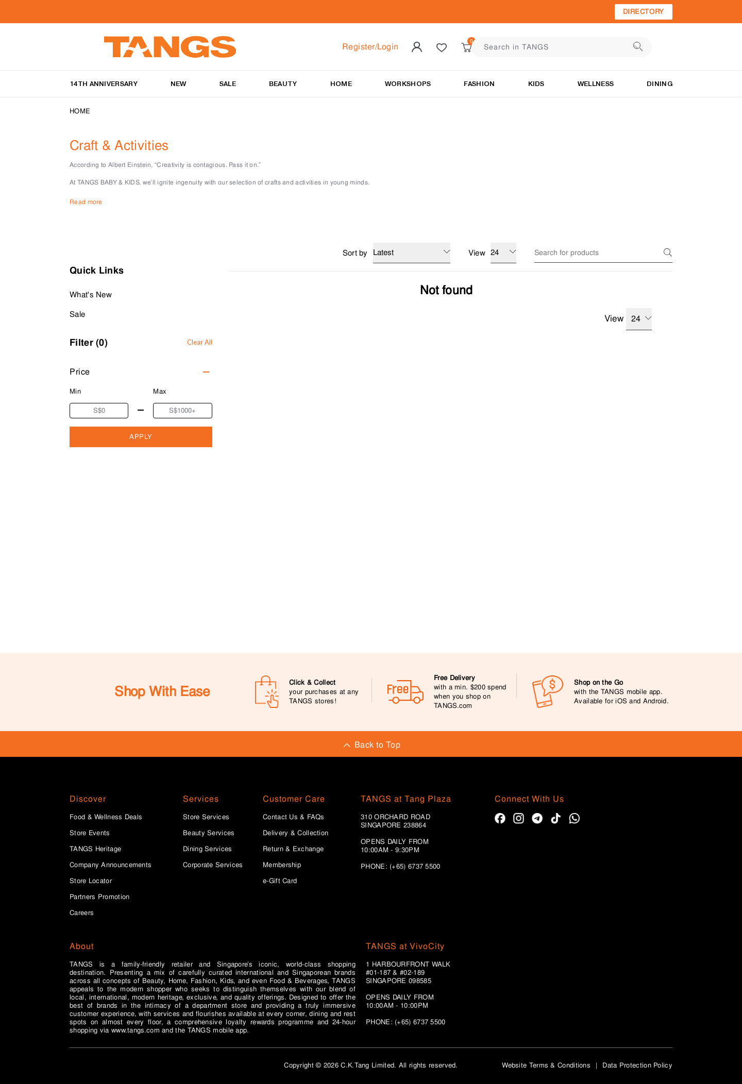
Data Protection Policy (637, 1065)
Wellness (596, 84)
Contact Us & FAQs (293, 817)
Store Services (206, 817)
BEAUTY (283, 84)
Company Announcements (110, 865)
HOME (341, 84)
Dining (659, 84)
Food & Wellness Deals (106, 817)
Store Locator (91, 881)
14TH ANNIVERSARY (104, 84)
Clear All (199, 342)
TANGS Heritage (95, 849)
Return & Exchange (293, 849)
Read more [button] (86, 202)
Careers (82, 913)
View (628, 319)
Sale (77, 314)
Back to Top (371, 744)
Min (75, 391)
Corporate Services (213, 865)
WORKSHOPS (408, 84)
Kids (536, 84)
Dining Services (207, 849)
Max (159, 391)
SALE (228, 84)
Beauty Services (209, 833)
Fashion (479, 84)
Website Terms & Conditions (546, 1065)
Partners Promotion (99, 897)
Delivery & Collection (295, 833)
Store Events (90, 833)
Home (80, 111)
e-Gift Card (280, 881)
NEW (179, 84)
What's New (91, 295)
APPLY (141, 436)
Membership (282, 865)
